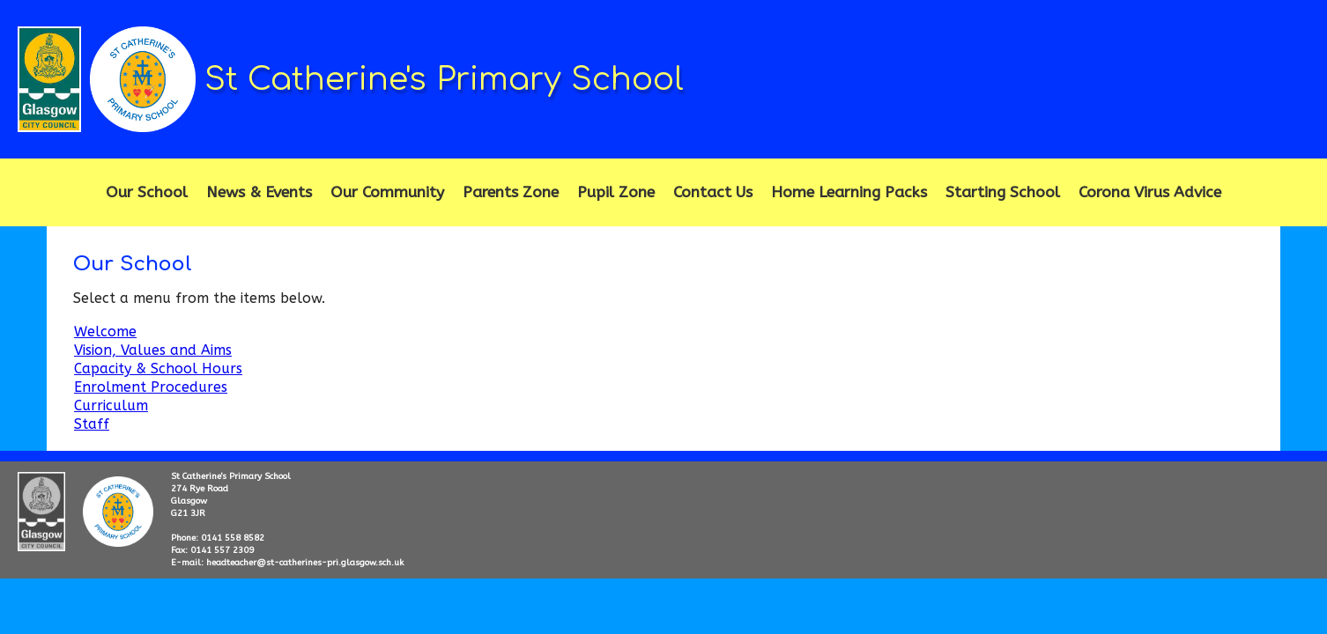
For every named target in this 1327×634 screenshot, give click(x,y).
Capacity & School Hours (158, 368)
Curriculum (111, 405)
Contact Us (712, 192)
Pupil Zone (616, 192)
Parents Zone (511, 192)
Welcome (105, 331)
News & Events (259, 192)
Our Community (387, 192)
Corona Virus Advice (1150, 192)
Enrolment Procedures (150, 387)
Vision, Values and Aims (153, 350)
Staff (91, 424)
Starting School (1002, 192)
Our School (147, 192)
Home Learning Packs (849, 192)
